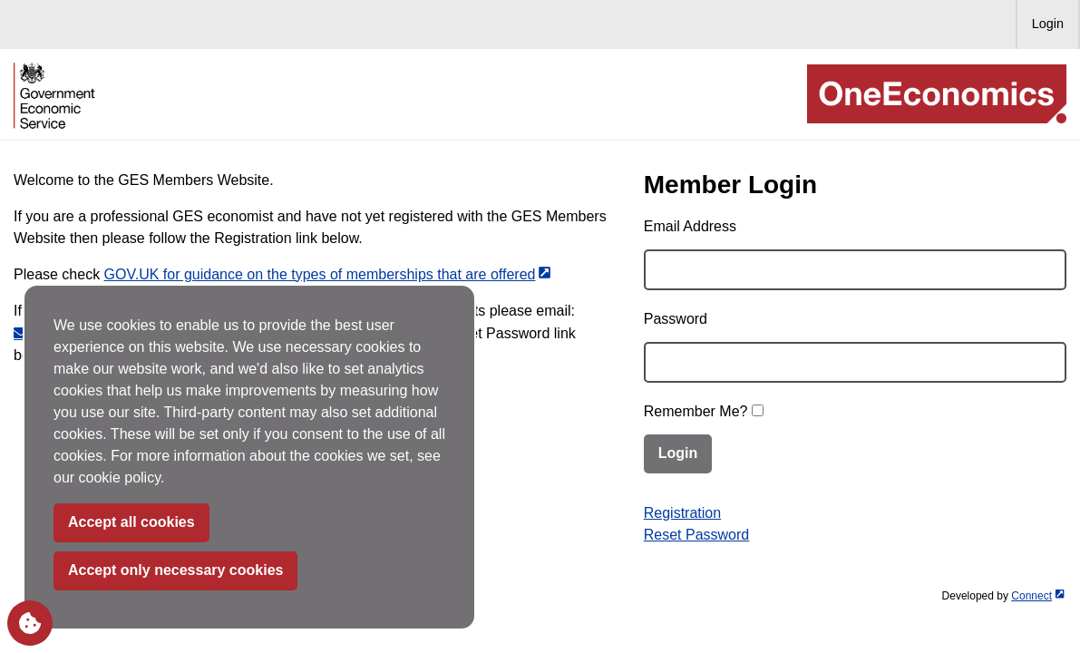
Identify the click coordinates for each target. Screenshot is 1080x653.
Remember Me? (696, 411)
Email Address (690, 226)
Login (1048, 23)
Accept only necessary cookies (175, 570)
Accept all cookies (131, 522)
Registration (682, 513)
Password (675, 318)
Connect (1037, 596)
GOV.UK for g (327, 274)
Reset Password (697, 534)
